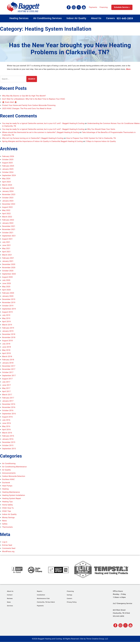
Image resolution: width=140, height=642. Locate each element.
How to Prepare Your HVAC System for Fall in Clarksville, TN (91, 138)
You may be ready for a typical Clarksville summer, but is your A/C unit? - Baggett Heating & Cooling (43, 123)
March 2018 (7, 356)
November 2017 (8, 369)
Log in (4, 542)
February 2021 (8, 258)
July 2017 (6, 382)
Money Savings (8, 517)
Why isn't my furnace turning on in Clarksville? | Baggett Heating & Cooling (32, 138)
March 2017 (7, 395)
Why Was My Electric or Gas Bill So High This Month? (24, 96)
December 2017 (8, 366)
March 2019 (7, 325)
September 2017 (9, 376)
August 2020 (7, 277)
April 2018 (6, 353)
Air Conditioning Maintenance (14, 467)
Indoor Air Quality (76, 18)
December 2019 (8, 299)
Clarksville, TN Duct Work (46, 602)
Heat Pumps (7, 486)
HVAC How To (8, 508)
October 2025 (7, 160)
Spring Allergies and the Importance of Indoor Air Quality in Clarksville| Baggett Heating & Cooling (42, 141)
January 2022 (7, 223)
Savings (69, 595)
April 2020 (6, 290)
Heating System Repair (11, 498)
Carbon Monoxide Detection (13, 476)
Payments (73, 7)
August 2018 (7, 341)
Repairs (39, 591)
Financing (83, 7)
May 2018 (6, 350)
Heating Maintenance (11, 492)
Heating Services (18, 18)
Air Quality (6, 470)
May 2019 (6, 318)
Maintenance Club (43, 598)
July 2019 (6, 315)
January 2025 (7, 169)
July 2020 (6, 280)
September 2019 (9, 309)
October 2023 (7, 198)
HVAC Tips (6, 511)
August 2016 (7, 417)
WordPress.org (8, 551)
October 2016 (7, 410)
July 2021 (6, 242)
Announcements (9, 473)
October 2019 (7, 306)
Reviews (10, 598)
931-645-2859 (125, 18)
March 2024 (7, 185)
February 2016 (8, 436)
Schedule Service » (122, 7)
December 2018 (8, 334)
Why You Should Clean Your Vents (101, 129)
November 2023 (8, 194)
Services (10, 606)
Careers (110, 18)
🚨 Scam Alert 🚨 (9, 102)
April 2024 (6, 182)
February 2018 (8, 360)
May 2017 (6, 388)
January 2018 (7, 363)
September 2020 (9, 274)
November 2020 (8, 268)
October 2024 (7, 172)
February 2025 (8, 166)
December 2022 (8, 204)
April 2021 (6, 252)
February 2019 (8, 328)
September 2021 (9, 236)
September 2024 (9, 175)
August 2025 (7, 163)
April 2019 (6, 322)
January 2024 (7, 191)
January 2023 (7, 201)
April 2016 (6, 430)
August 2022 (7, 207)
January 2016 (7, 439)
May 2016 (6, 426)
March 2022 (7, 217)
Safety (4, 524)
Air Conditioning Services (47, 18)
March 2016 (7, 433)
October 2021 (7, 233)
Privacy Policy (72, 602)
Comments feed (8, 548)
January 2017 (7, 401)
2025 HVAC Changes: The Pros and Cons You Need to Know (26, 108)
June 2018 (6, 347)
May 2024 (6, 179)
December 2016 (8, 404)
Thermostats (7, 527)
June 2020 (6, 283)
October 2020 (7, 271)
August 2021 (7, 239)
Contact (9, 595)
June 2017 (6, 385)
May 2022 (6, 210)
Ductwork (6, 483)
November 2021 (8, 229)
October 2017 (7, 372)
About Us (96, 18)
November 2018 (8, 337)
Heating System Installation (13, 495)
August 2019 (7, 312)
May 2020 (6, 287)
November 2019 (8, 302)
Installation (41, 595)
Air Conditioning (9, 463)
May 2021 (6, 248)
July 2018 (6, 344)
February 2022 (8, 220)
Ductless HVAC (8, 479)
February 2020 (8, 293)
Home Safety (7, 505)
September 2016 (9, 414)
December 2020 (8, 264)
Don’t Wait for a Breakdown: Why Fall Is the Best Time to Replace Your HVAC (33, 99)
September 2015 (9, 449)
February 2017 (8, 398)
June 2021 (6, 245)
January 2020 (7, 296)
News (4, 521)
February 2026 (8, 156)
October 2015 (7, 445)
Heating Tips (7, 502)
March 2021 (7, 255)
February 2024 (8, 188)
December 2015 (8, 442)
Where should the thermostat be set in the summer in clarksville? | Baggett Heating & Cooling (40, 132)
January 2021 (7, 261)
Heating (5, 489)
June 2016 (6, 423)
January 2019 (7, 331)
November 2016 (8, 407)
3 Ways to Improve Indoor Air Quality (101, 141)
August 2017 (7, 379)
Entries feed (7, 545)
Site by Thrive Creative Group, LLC (94, 639)
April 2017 (6, 391)
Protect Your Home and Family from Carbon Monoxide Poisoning (28, 105)
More (128, 69)
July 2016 (6, 420)
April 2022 (6, 214)
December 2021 (8, 226)
